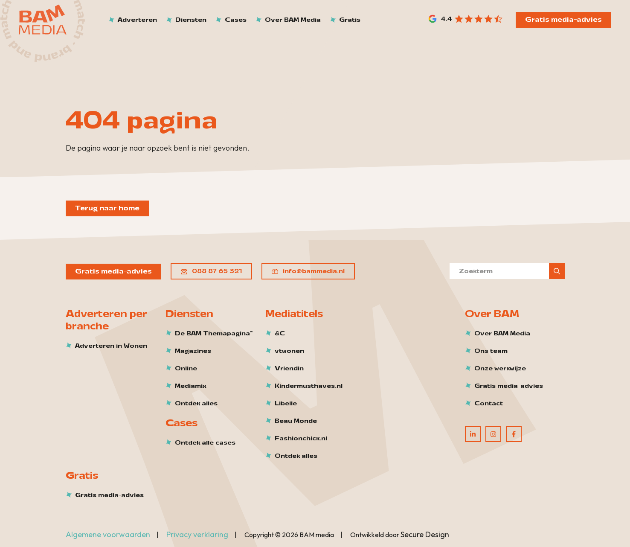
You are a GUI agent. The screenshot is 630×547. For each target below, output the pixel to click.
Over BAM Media (502, 334)
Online (186, 368)
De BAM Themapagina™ (214, 334)
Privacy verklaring (197, 534)
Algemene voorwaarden (108, 534)
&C (280, 334)
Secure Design (425, 534)
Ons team (491, 351)
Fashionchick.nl (301, 438)
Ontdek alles (196, 403)
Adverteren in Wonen (111, 346)
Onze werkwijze (500, 368)
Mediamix (190, 386)
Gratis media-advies (563, 19)
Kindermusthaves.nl (309, 386)
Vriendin (289, 368)
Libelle (286, 403)
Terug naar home (107, 208)
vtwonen (289, 351)
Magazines (193, 351)
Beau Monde (296, 421)
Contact (488, 403)
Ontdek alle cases (205, 443)
